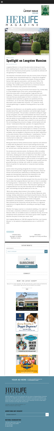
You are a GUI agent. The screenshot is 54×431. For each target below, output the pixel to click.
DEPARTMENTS (10, 248)
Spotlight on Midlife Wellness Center (16, 237)
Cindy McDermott (12, 64)
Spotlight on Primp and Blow (38, 236)
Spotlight (10, 57)
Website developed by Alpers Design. (13, 405)
